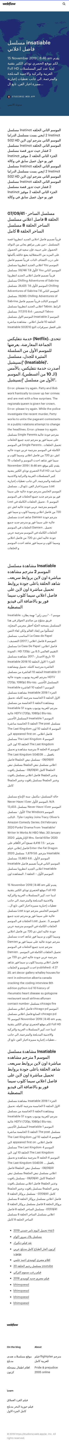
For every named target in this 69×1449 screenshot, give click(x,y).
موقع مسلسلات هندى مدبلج (19, 1358)
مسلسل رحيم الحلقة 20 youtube (33, 1266)
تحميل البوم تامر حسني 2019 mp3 (33, 1230)
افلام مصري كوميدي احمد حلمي (31, 1260)
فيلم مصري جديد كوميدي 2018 (31, 1278)
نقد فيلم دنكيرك (22, 1242)
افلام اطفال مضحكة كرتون (18, 1369)
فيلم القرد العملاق (17, 1400)
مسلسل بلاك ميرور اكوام (27, 1236)
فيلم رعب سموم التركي (27, 1272)
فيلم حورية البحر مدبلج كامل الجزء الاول (20, 1408)
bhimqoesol (21, 1284)
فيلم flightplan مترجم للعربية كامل (48, 1358)
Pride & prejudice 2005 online (46, 1369)
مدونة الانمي (15, 104)
